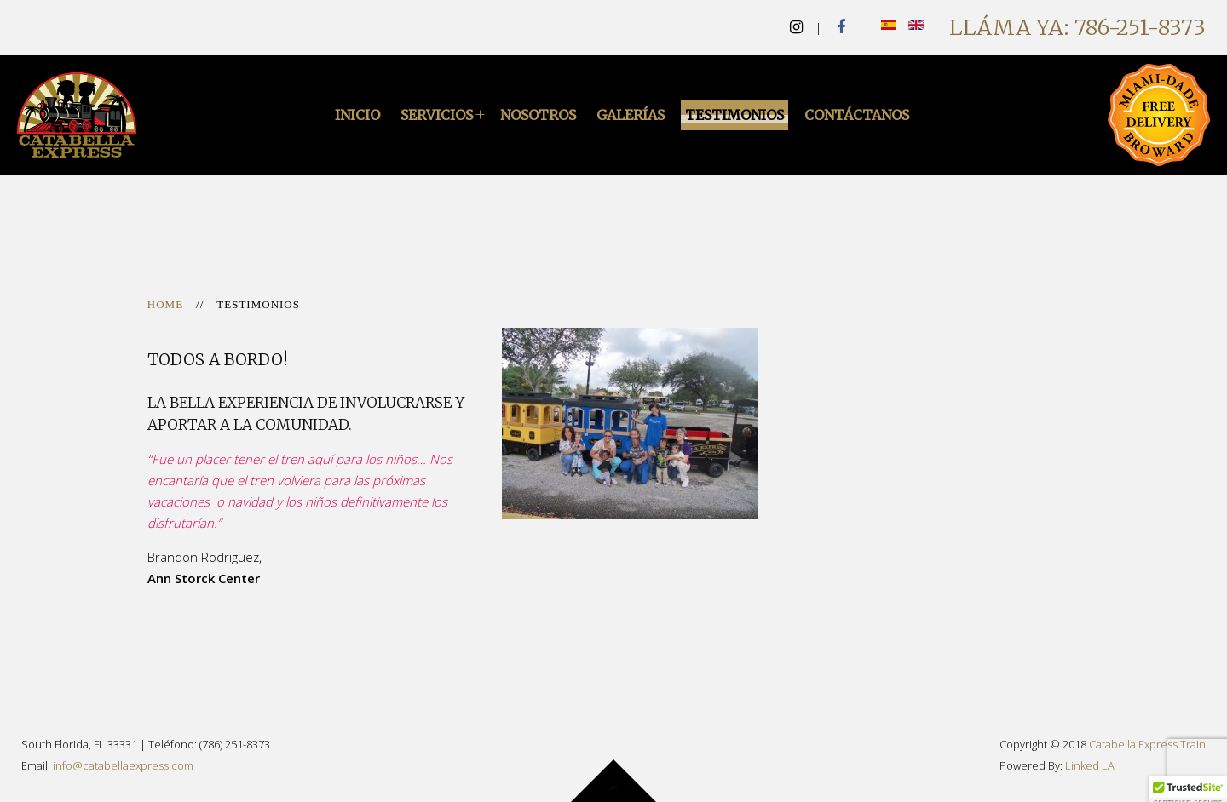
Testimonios (734, 114)
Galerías (630, 114)
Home (165, 304)
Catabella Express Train (1147, 744)
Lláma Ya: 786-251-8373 (1077, 27)
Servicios (436, 114)
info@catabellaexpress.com (123, 765)
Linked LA (1090, 765)
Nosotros (538, 114)
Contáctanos (856, 114)
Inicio (357, 114)
